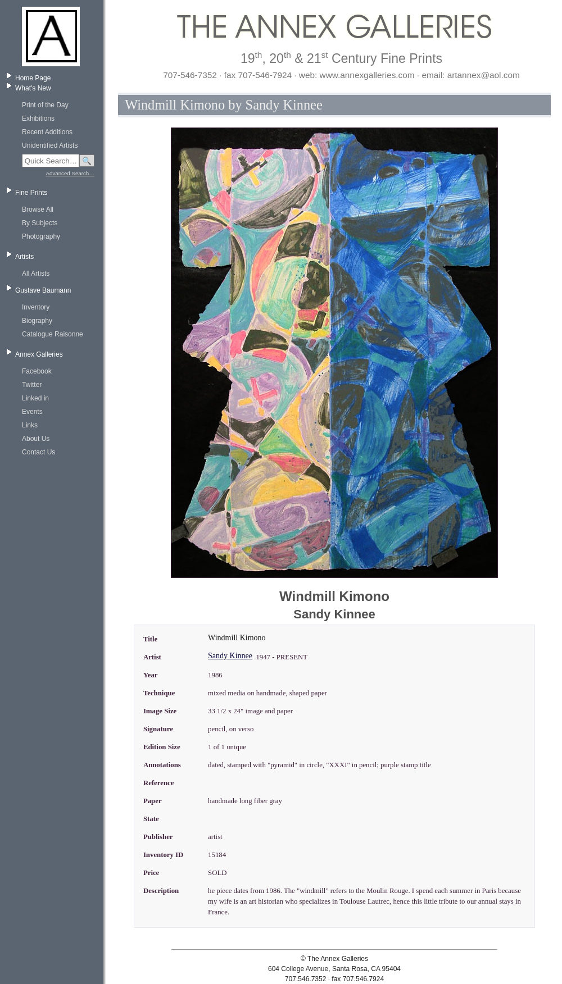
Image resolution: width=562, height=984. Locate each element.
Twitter (32, 385)
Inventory (35, 307)
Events (32, 412)
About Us (35, 439)
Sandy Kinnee (230, 656)
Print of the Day (45, 105)
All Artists (35, 273)
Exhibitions (38, 118)
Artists (24, 257)
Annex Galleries (39, 354)
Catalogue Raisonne (52, 334)
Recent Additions (47, 132)
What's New (33, 88)
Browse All (37, 209)
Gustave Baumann (43, 290)
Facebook (37, 371)
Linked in (35, 398)
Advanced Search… (70, 173)
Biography (37, 321)
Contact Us (38, 452)
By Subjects (39, 223)
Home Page (33, 78)
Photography (41, 236)
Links (30, 425)
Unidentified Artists (50, 145)
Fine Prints (31, 193)
